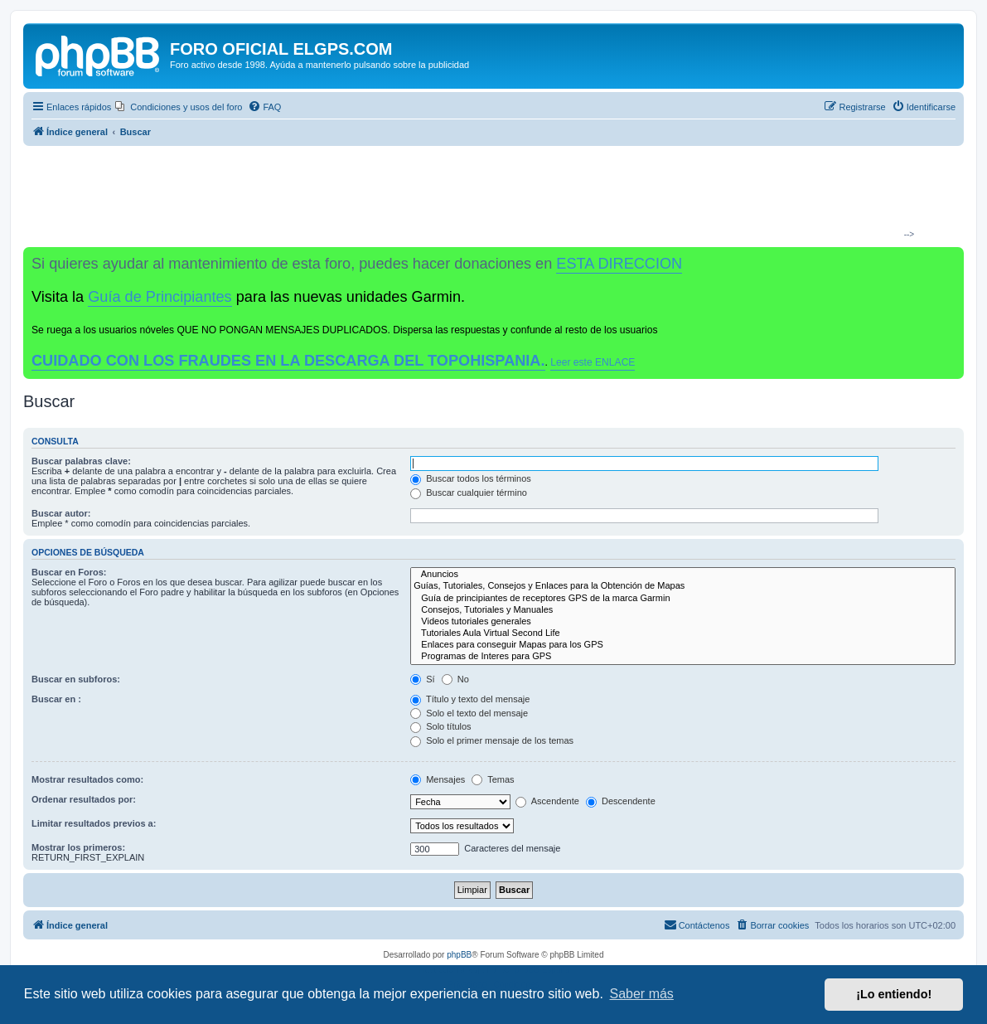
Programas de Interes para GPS (683, 656)
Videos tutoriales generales (683, 622)
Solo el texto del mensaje (469, 713)
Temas (493, 779)
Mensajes (437, 779)
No (455, 679)
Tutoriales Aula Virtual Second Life (683, 633)
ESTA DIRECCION (619, 263)
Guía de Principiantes (159, 297)
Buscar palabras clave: (81, 461)
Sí (422, 679)
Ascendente (547, 801)
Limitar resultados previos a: (93, 823)
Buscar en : (56, 699)
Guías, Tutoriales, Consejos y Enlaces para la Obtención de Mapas (683, 586)
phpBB (459, 954)
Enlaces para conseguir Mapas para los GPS (683, 645)
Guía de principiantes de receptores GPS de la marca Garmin (683, 598)
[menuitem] (178, 107)
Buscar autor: (61, 513)
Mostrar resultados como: (87, 779)
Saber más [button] (642, 994)
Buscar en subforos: (75, 679)
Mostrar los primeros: (78, 847)
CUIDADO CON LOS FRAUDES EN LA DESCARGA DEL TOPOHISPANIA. (288, 360)
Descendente (621, 801)
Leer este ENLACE (592, 362)
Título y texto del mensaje (470, 699)
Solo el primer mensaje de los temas (491, 740)
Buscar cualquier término (468, 492)
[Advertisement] (487, 195)
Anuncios (683, 574)
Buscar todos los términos (470, 478)
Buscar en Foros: (68, 572)
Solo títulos (440, 726)
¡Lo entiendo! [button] (893, 994)
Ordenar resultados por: (83, 799)
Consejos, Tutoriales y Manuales (683, 610)
